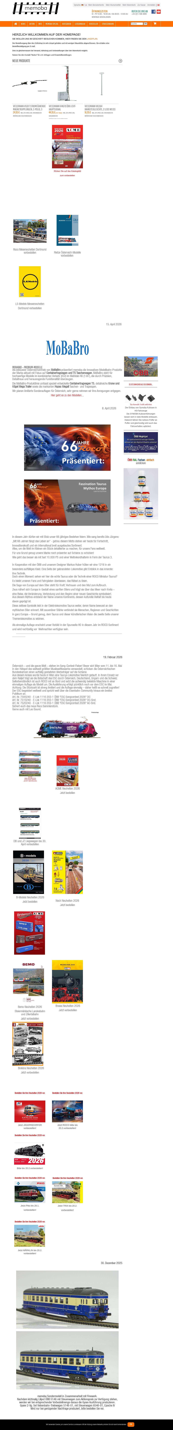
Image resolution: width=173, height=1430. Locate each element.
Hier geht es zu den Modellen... (67, 315)
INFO (40, 23)
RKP (30, 1335)
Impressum (136, 1332)
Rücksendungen (92, 1317)
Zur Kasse (141, 5)
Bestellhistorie (92, 1314)
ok (131, 1424)
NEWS (23, 23)
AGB (103, 1332)
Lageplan (127, 1317)
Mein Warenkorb (129, 5)
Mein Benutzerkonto (96, 5)
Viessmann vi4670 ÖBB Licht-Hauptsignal (62, 107)
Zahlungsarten (117, 1332)
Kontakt (52, 1317)
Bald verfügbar (75, 1263)
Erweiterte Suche (56, 1314)
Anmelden (151, 5)
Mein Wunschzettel (113, 5)
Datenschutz (157, 1332)
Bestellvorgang (127, 1332)
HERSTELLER (93, 23)
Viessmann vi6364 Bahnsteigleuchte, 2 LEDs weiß (100, 107)
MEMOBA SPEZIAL (52, 23)
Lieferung (109, 1332)
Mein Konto (54, 1311)
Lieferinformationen (131, 1314)
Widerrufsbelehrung (146, 1332)
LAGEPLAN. (92, 39)
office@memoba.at (19, 1323)
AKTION (32, 23)
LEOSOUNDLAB (80, 23)
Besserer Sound (125, 1263)
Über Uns (127, 1311)
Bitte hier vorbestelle (66, 1166)
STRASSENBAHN (108, 23)
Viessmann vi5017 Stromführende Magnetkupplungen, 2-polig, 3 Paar (29, 109)
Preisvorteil (23, 1263)
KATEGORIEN (66, 23)
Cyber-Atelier (39, 1335)
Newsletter (90, 1311)
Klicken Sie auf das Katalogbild (67, 171)
